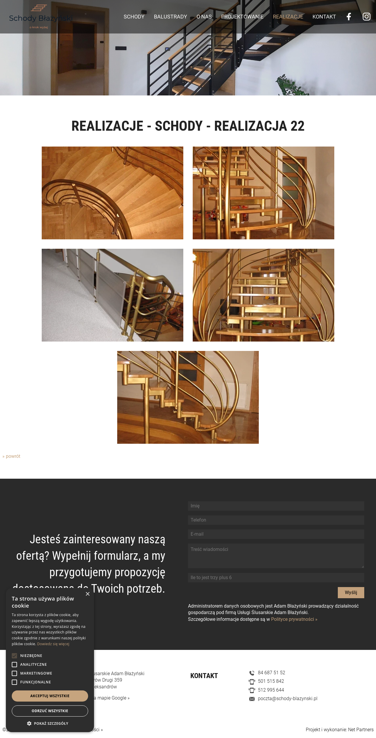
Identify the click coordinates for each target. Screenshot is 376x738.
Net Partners (361, 729)
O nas (204, 17)
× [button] (87, 594)
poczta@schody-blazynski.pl (288, 698)
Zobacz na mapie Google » (102, 698)
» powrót (11, 456)
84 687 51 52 (271, 672)
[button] (50, 723)
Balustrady (170, 17)
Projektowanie (242, 17)
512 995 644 (271, 690)
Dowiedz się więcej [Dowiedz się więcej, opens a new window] (53, 643)
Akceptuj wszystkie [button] (49, 695)
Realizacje (288, 17)
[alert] (50, 660)
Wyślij (351, 592)
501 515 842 (271, 681)
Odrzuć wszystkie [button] (50, 710)
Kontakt (324, 17)
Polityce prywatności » (294, 619)
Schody (134, 17)
